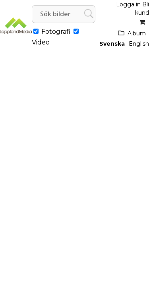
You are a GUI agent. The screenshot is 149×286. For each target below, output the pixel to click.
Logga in (128, 4)
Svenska (112, 43)
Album (137, 33)
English (139, 43)
